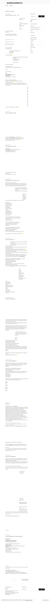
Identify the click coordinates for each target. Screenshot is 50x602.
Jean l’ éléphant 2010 (10, 113)
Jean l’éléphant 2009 (10, 146)
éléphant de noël (8, 544)
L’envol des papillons (10, 456)
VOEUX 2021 (32, 32)
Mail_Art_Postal (33, 47)
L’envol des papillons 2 (11, 361)
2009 (14, 138)
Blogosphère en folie (34, 39)
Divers (31, 42)
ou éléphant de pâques (9, 545)
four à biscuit (12, 265)
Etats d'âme (32, 45)
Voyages (32, 52)
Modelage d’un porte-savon (12, 180)
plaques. (16, 406)
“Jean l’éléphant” (8, 74)
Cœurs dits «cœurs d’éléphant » (35, 29)
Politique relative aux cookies (28, 600)
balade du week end (33, 37)
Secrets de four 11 (10, 239)
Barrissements (15, 3)
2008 (23, 138)
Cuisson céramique (10, 298)
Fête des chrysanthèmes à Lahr (35, 27)
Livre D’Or (11, 5)
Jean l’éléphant (7, 149)
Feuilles (7, 404)
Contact (6, 5)
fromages (10, 445)
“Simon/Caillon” (10, 571)
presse (32, 50)
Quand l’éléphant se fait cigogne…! (14, 536)
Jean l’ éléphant (11, 137)
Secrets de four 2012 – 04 (12, 15)
